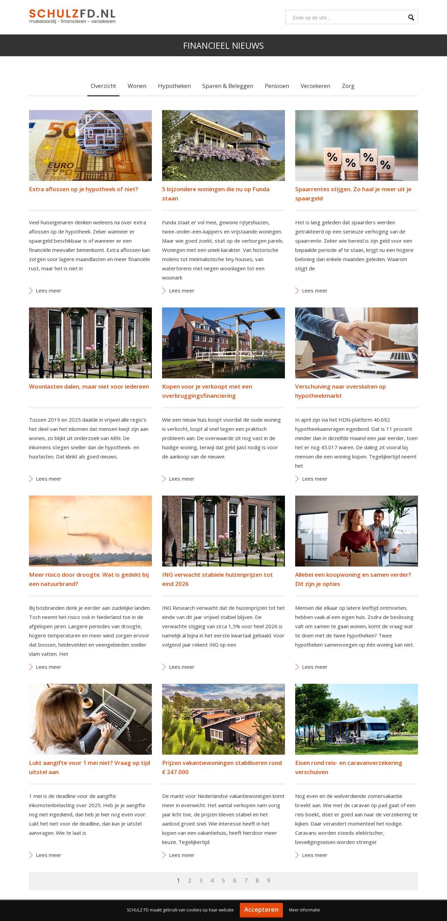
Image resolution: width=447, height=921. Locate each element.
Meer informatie (304, 910)
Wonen (137, 86)
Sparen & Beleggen (227, 86)
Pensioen (277, 86)
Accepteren (261, 909)
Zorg (348, 86)
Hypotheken (174, 86)
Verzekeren (315, 86)
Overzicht (103, 86)
